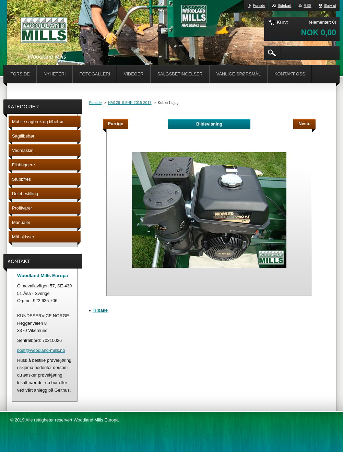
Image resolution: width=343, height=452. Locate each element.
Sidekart (284, 5)
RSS (307, 5)
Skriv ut (330, 5)
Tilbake (100, 310)
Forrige (115, 123)
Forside (95, 102)
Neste (304, 123)
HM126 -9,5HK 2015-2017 (130, 102)
